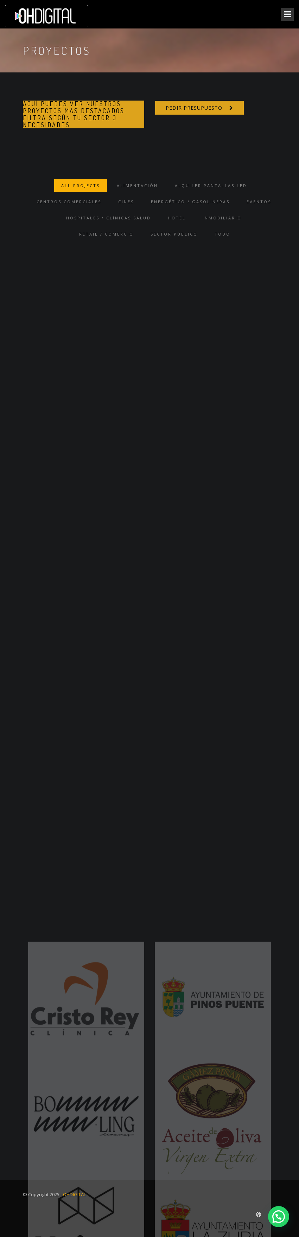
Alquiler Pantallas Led (211, 185)
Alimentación (137, 185)
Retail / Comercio (106, 234)
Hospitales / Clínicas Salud (108, 217)
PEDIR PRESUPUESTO (194, 107)
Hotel (177, 217)
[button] (278, 1216)
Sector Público (174, 234)
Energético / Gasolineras (190, 201)
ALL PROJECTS (80, 185)
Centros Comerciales (69, 201)
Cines (126, 201)
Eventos (259, 201)
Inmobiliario (222, 217)
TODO (222, 234)
